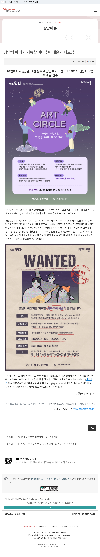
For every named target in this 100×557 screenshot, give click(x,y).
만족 (42, 503)
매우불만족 (68, 503)
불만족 (57, 503)
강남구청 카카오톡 (28, 459)
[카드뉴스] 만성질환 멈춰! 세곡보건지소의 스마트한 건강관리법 (47, 444)
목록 (92, 428)
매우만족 (32, 503)
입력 (50, 507)
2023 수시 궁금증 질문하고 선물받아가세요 (38, 437)
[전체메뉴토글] (95, 10)
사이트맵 (74, 526)
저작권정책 (42, 526)
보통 (49, 503)
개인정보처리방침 (28, 526)
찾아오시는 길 (64, 526)
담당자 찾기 (52, 526)
